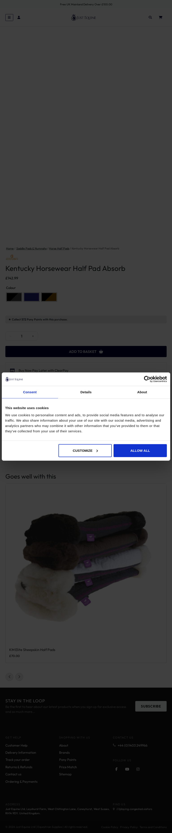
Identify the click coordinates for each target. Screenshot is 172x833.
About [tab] (142, 392)
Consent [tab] (30, 392)
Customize (85, 450)
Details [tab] (86, 392)
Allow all (140, 450)
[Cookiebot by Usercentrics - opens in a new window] (147, 379)
